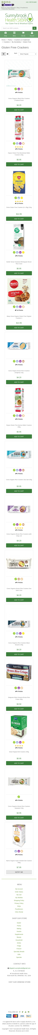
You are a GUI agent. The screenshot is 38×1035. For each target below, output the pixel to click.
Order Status (19, 892)
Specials (19, 957)
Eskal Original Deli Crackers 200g (19, 752)
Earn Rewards (11, 7)
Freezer (19, 949)
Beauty (19, 937)
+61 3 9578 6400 (31, 2)
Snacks (19, 931)
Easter (19, 923)
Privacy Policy (19, 903)
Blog (18, 7)
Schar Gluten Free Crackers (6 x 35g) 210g (19, 207)
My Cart (19, 895)
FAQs (19, 906)
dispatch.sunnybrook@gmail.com (19, 968)
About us (3, 7)
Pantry (19, 926)
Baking (19, 928)
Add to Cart (19, 110)
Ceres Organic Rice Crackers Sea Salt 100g (19, 479)
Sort (15, 53)
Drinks (19, 943)
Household (19, 940)
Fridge (19, 946)
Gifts (19, 954)
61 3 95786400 (20, 971)
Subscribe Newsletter (8, 9)
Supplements (19, 934)
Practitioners (24, 7)
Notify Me (19, 872)
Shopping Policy (19, 900)
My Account (19, 889)
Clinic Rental (19, 912)
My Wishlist (19, 897)
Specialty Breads (19, 951)
